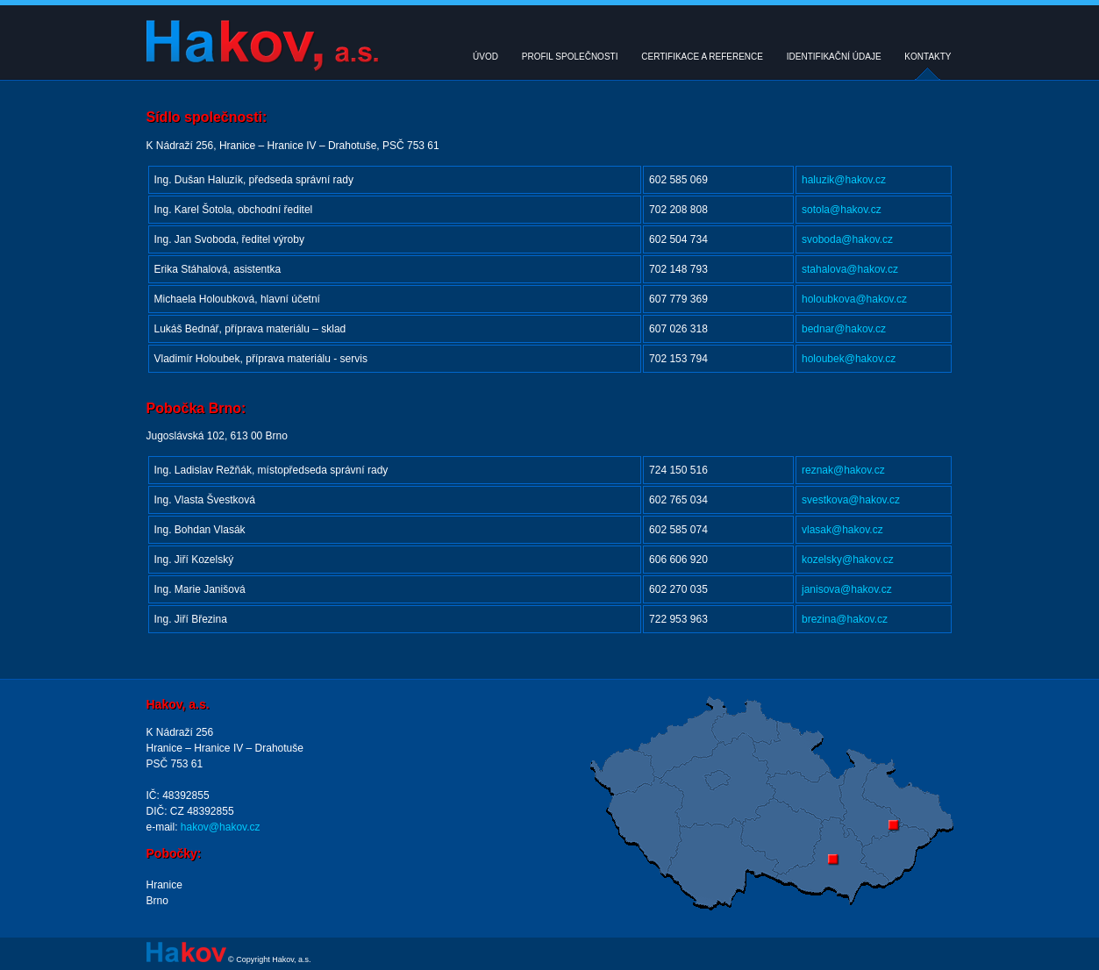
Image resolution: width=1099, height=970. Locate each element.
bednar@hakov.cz (844, 329)
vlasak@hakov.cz (842, 530)
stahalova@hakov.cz (850, 269)
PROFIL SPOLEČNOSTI (570, 56)
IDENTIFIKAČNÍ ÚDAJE (834, 56)
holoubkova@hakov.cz (854, 299)
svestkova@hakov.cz (851, 500)
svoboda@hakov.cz (847, 239)
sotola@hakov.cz (841, 209)
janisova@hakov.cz (847, 589)
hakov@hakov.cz (219, 827)
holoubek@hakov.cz (849, 359)
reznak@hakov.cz (843, 470)
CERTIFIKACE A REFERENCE (702, 56)
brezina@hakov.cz (845, 619)
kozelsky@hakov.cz (848, 559)
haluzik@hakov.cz (844, 180)
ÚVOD (485, 56)
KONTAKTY (927, 56)
